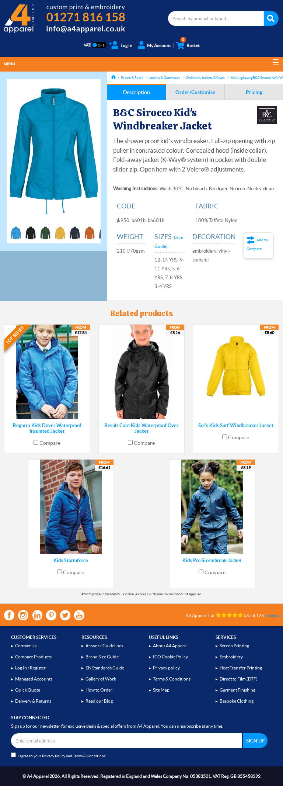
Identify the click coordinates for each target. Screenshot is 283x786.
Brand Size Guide (102, 656)
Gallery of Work (100, 678)
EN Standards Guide (104, 667)
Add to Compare (257, 244)
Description (136, 92)
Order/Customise (195, 92)
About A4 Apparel (170, 645)
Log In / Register (30, 667)
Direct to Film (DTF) (239, 678)
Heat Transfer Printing (241, 667)
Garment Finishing (237, 690)
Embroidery (231, 656)
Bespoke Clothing (237, 701)
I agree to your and (58, 755)
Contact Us (25, 645)
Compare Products (33, 656)
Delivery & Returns (33, 701)
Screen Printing (234, 645)
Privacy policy (166, 667)
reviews (272, 615)
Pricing (254, 92)
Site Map (161, 690)
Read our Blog (99, 701)
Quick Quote (27, 690)
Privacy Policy (53, 756)
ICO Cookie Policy (170, 656)
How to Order (98, 690)
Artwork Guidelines (104, 645)
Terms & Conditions (172, 678)
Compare (49, 443)
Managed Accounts (33, 678)
